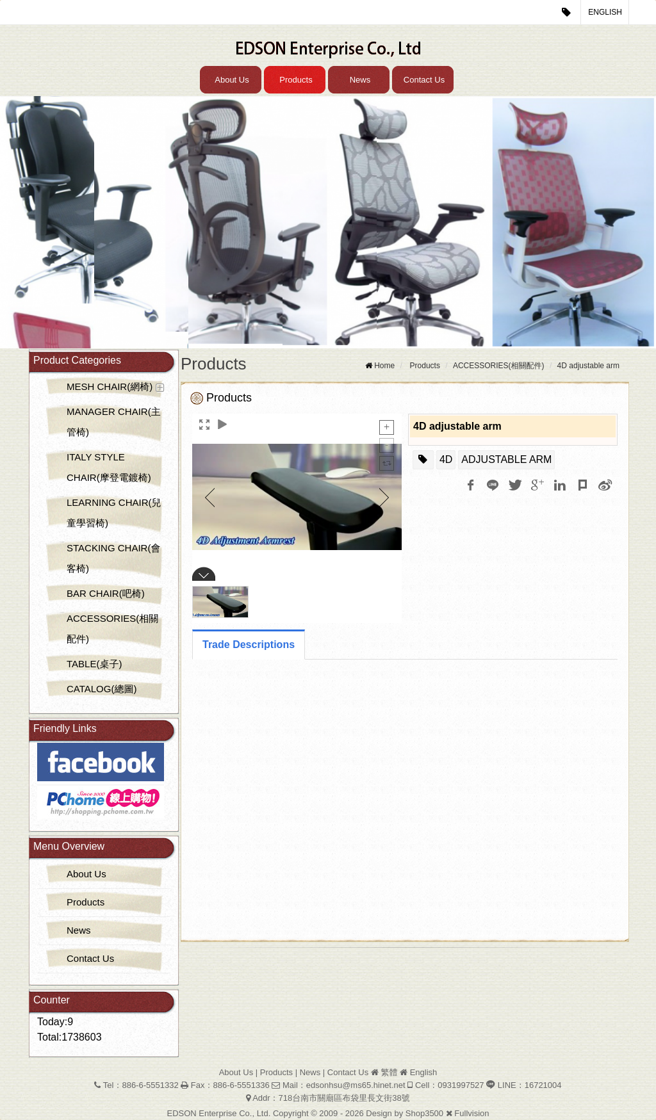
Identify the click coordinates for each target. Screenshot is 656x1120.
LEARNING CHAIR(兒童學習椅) (114, 512)
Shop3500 (424, 1113)
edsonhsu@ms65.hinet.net (356, 1085)
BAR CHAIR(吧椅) (106, 593)
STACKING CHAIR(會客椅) (113, 558)
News (360, 80)
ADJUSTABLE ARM (506, 459)
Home (384, 365)
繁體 (389, 1072)
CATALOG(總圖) (101, 688)
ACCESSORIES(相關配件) (112, 628)
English (605, 12)
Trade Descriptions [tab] (248, 644)
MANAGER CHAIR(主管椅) (114, 421)
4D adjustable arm (588, 365)
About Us (232, 80)
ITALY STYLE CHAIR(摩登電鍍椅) (109, 467)
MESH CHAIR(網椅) (109, 386)
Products (295, 80)
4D (445, 459)
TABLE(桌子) (94, 663)
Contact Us (424, 80)
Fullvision (471, 1113)
